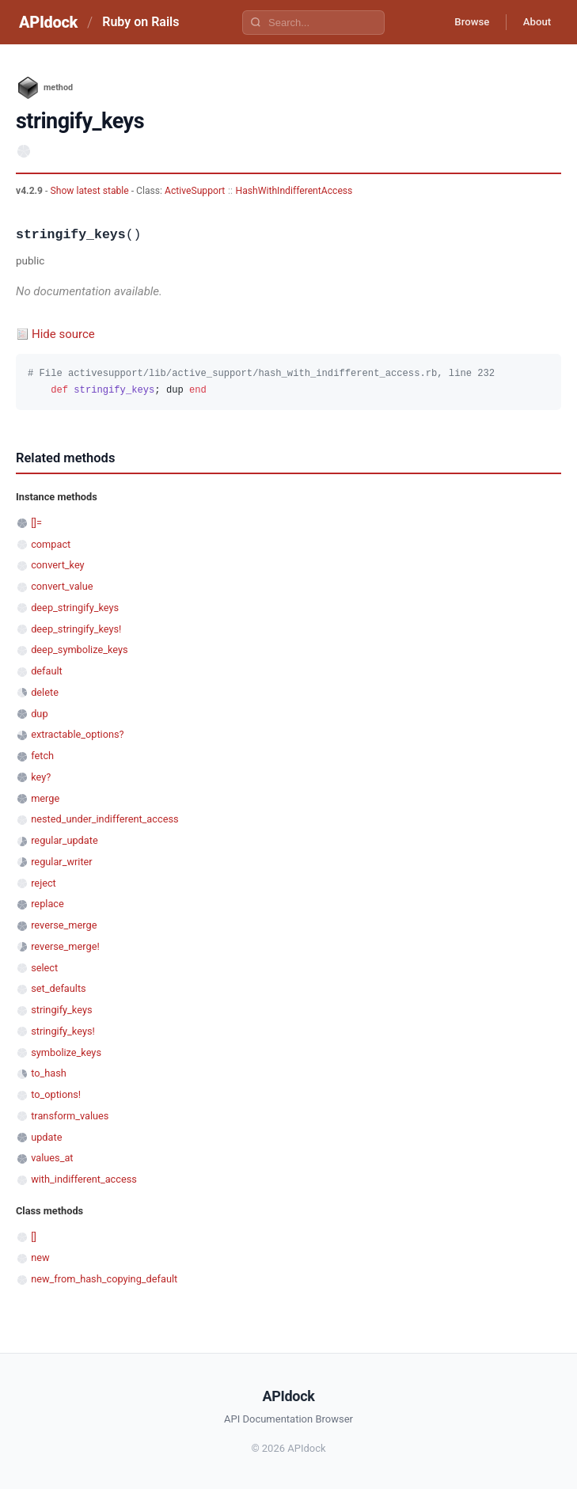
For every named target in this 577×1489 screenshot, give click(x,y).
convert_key (57, 565)
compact (50, 544)
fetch (42, 756)
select (44, 968)
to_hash (48, 1073)
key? (41, 777)
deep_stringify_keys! (76, 629)
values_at (52, 1158)
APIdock (48, 22)
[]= (36, 523)
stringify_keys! (63, 1031)
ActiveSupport (195, 190)
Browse (461, 22)
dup (39, 714)
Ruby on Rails (140, 21)
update (46, 1137)
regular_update (64, 840)
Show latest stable (90, 190)
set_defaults (58, 988)
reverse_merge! (65, 946)
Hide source (63, 334)
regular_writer (62, 862)
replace (47, 904)
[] (33, 1237)
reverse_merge (64, 925)
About (533, 22)
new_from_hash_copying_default (104, 1279)
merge (45, 798)
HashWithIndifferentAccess (294, 190)
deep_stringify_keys (75, 607)
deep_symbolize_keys (79, 649)
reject (43, 883)
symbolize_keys (66, 1052)
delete (45, 692)
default (47, 671)
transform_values (69, 1116)
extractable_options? (77, 734)
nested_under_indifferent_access (104, 819)
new (40, 1257)
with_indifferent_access (84, 1179)
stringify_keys (61, 1010)
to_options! (56, 1094)
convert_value (62, 586)
